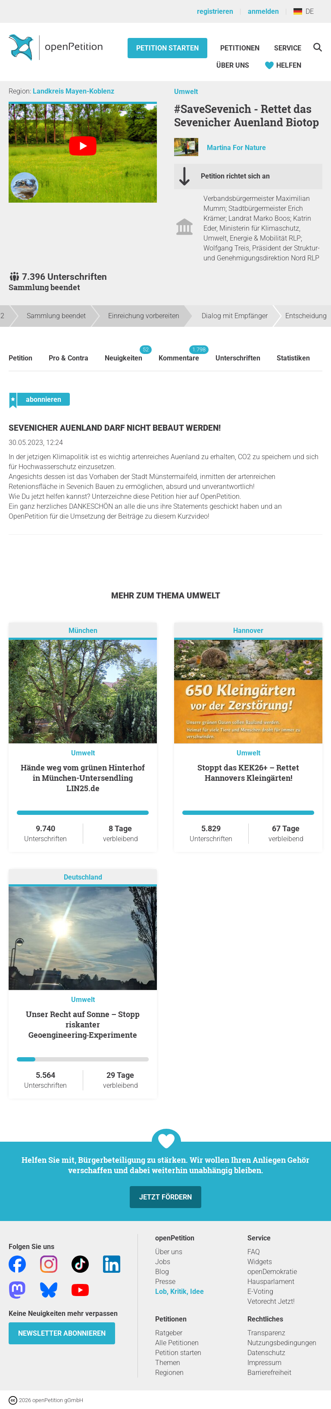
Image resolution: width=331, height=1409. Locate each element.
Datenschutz (266, 1353)
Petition (20, 358)
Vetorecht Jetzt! (271, 1301)
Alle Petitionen (177, 1343)
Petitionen (240, 48)
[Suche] (317, 47)
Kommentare (179, 353)
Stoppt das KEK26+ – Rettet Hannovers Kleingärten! (248, 772)
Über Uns (232, 65)
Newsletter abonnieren (62, 1333)
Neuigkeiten (123, 353)
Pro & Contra (68, 358)
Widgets (259, 1262)
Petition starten (167, 48)
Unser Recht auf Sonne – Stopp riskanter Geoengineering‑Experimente (83, 1024)
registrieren (215, 11)
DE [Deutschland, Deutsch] (304, 11)
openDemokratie (272, 1272)
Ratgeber (168, 1333)
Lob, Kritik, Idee (179, 1291)
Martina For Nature (236, 148)
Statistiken (293, 358)
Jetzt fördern (165, 1197)
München (83, 630)
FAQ (253, 1252)
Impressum (264, 1363)
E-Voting (260, 1291)
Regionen (169, 1372)
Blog (162, 1272)
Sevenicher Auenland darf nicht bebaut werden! (115, 428)
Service (287, 48)
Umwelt (186, 92)
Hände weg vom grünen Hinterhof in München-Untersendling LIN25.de (83, 777)
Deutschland (83, 877)
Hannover (248, 630)
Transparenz (266, 1333)
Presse (165, 1281)
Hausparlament (270, 1281)
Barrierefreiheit (269, 1372)
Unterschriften (237, 358)
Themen (167, 1363)
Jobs (162, 1262)
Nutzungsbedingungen (281, 1343)
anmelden (263, 11)
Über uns (168, 1252)
